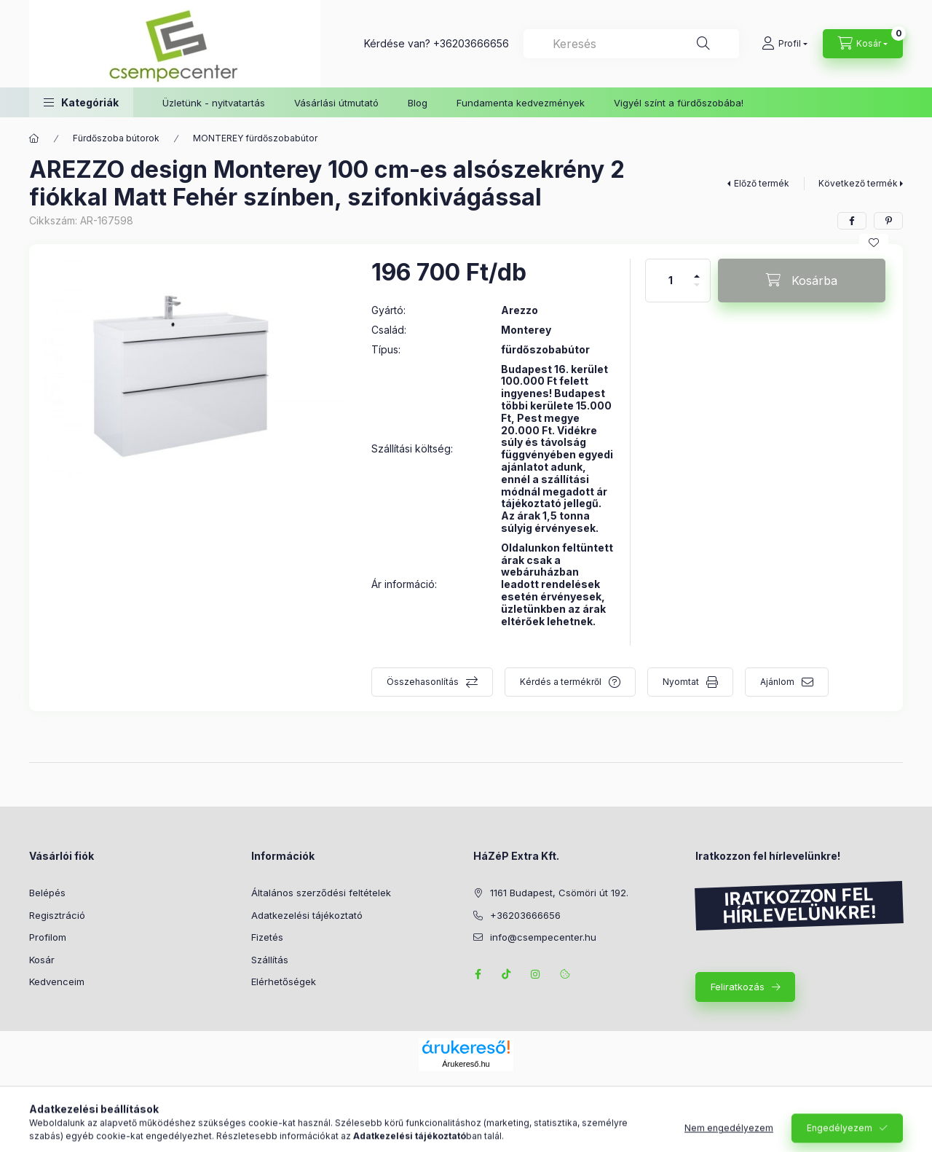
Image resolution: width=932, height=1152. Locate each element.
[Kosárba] (801, 280)
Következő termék (858, 183)
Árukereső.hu (465, 1063)
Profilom (47, 937)
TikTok (506, 974)
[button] (81, 102)
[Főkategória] (34, 138)
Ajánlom (777, 681)
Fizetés (267, 937)
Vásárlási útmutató (336, 103)
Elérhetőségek (283, 981)
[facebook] (851, 221)
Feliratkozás (738, 986)
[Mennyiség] (670, 280)
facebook (477, 974)
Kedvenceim (56, 981)
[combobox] (631, 43)
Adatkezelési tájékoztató (307, 915)
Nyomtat (681, 681)
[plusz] (697, 270)
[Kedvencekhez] (873, 242)
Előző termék (761, 183)
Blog (417, 103)
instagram (535, 974)
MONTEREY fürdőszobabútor (255, 138)
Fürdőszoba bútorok (116, 138)
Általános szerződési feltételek (321, 892)
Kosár (42, 959)
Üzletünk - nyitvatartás (213, 103)
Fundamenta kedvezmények (521, 103)
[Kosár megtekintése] (863, 43)
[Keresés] (703, 44)
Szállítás (269, 959)
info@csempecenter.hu (543, 937)
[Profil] (784, 43)
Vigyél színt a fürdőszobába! (678, 103)
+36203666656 (471, 43)
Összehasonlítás (423, 681)
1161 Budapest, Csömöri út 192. (559, 892)
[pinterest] (888, 221)
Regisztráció (57, 915)
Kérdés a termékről (560, 681)
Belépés (47, 892)
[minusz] (697, 291)
